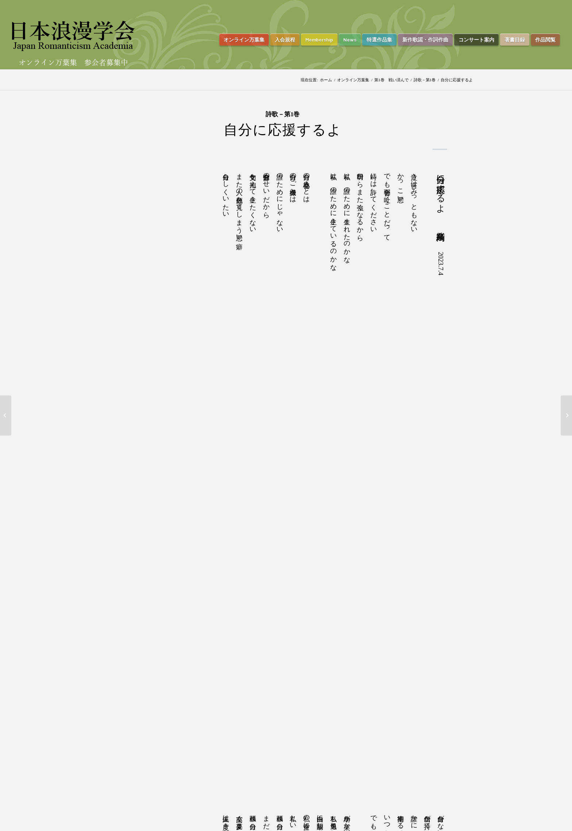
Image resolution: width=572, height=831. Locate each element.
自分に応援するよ (283, 129)
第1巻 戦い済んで (391, 80)
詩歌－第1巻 (425, 80)
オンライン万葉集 (353, 80)
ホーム (326, 80)
